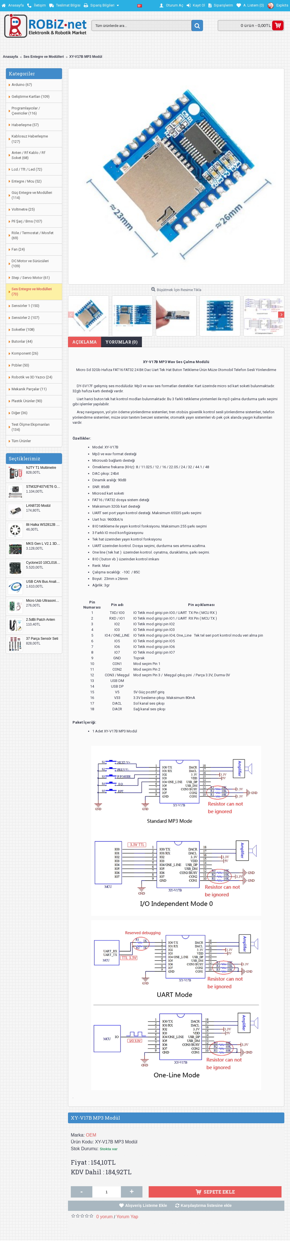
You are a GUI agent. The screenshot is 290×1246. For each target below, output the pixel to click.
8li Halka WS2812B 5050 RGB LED (43, 525)
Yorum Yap (127, 1216)
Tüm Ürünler (21, 441)
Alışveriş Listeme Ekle (146, 1205)
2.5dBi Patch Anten (40, 620)
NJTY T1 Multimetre (41, 468)
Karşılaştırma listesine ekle (206, 1205)
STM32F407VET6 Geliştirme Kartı (43, 487)
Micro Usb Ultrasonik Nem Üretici (43, 601)
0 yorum (104, 1216)
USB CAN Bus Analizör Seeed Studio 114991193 (43, 582)
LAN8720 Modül (38, 506)
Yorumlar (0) (121, 342)
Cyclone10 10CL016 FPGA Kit (43, 563)
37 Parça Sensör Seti (42, 639)
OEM (91, 1135)
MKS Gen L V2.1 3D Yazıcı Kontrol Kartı (43, 544)
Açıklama (84, 342)
